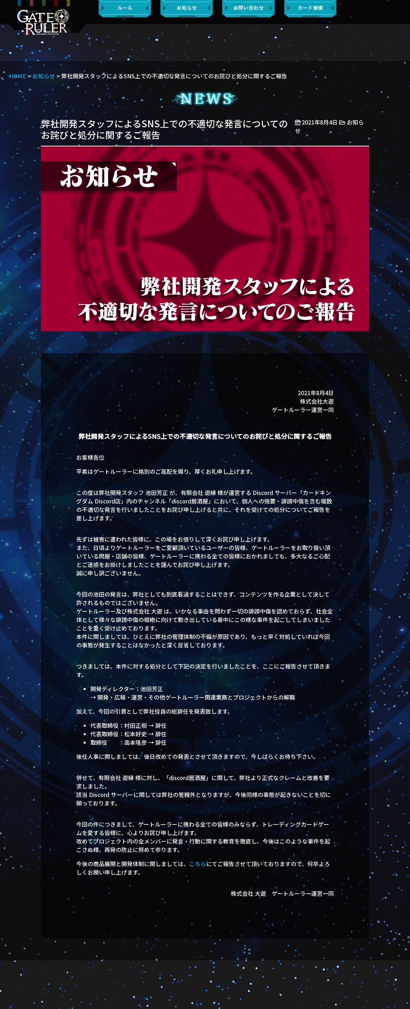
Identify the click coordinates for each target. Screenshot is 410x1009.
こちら (197, 863)
